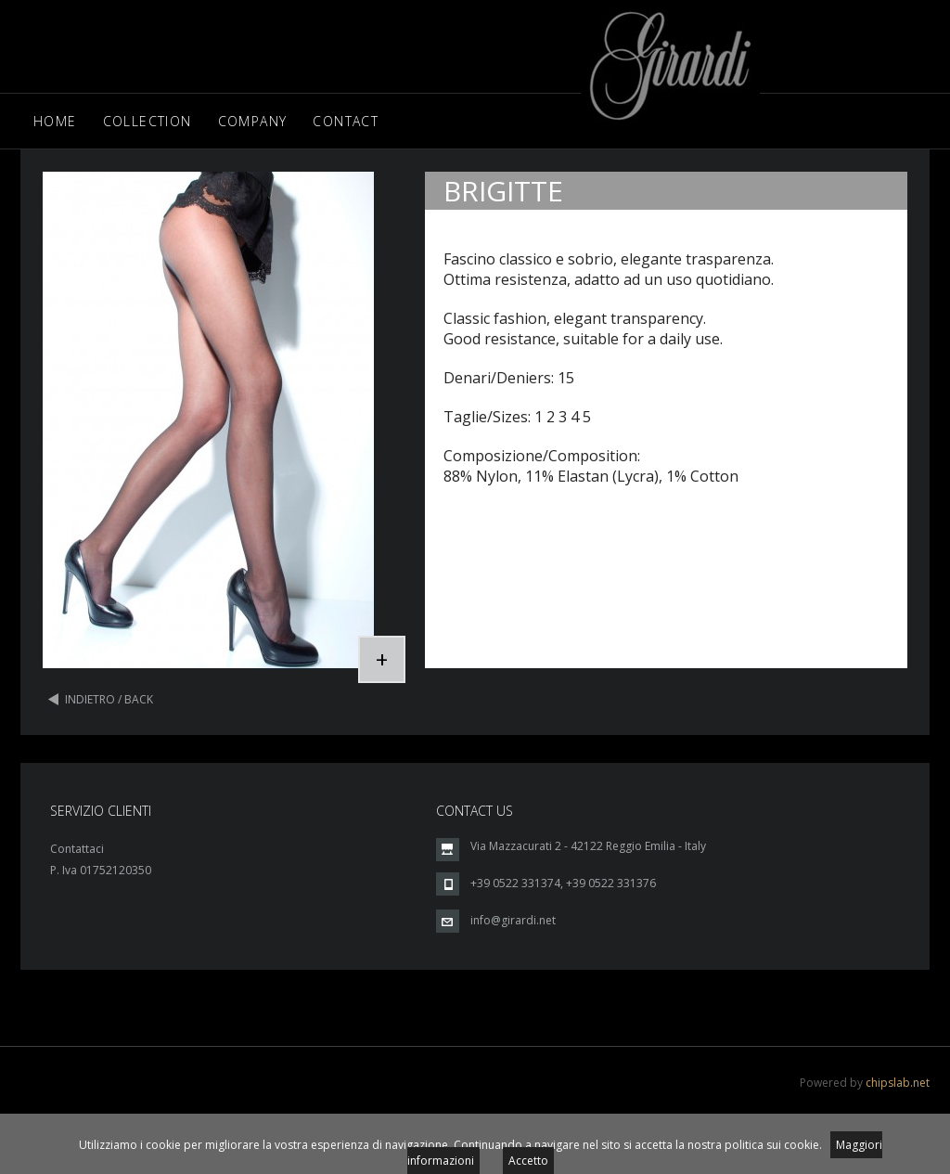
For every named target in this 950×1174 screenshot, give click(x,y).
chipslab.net (898, 1082)
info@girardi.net (513, 920)
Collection (147, 121)
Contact (346, 121)
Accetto (528, 1160)
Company (253, 121)
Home (55, 121)
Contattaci (77, 849)
